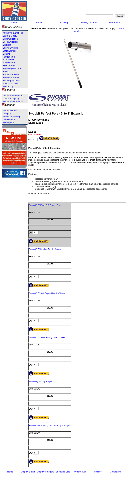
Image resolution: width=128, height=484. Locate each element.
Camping (7, 113)
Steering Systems (11, 80)
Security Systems (11, 77)
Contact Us (115, 471)
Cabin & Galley (10, 36)
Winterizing (8, 86)
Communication (10, 39)
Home (14, 22)
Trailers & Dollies (11, 83)
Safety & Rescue (11, 74)
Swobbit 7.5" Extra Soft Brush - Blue (45, 205)
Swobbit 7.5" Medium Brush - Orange (45, 249)
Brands (39, 22)
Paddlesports (9, 119)
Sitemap (102, 4)
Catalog (64, 22)
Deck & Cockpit (10, 42)
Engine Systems (10, 48)
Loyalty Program (89, 22)
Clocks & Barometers (13, 95)
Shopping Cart (63, 471)
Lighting (6, 54)
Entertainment (9, 51)
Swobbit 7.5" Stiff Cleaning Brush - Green (47, 337)
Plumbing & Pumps (12, 68)
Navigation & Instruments (9, 58)
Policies (98, 471)
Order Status (114, 22)
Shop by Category (45, 471)
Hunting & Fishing (11, 116)
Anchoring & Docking (13, 33)
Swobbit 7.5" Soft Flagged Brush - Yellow (47, 293)
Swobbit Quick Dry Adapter (40, 381)
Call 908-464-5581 (40, 15)
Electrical (7, 45)
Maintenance (9, 62)
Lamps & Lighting (11, 98)
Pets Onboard (9, 65)
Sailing (6, 71)
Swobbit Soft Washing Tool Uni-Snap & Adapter (49, 425)
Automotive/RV (10, 110)
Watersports (8, 122)
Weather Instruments (13, 101)
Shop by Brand (27, 471)
